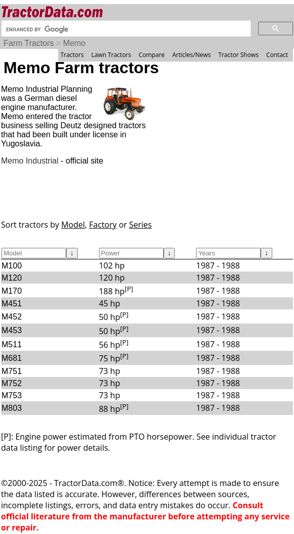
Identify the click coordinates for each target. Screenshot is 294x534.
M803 (12, 408)
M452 (12, 316)
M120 (12, 278)
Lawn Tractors (111, 54)
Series (140, 224)
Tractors (72, 54)
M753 (12, 395)
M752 (12, 383)
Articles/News (191, 54)
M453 (12, 330)
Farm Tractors (29, 43)
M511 (12, 344)
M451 (12, 303)
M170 (12, 291)
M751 (12, 371)
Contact (277, 54)
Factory (103, 224)
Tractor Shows (238, 54)
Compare (151, 54)
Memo (74, 43)
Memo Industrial (30, 160)
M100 (12, 265)
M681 (12, 358)
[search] (125, 29)
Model (73, 224)
